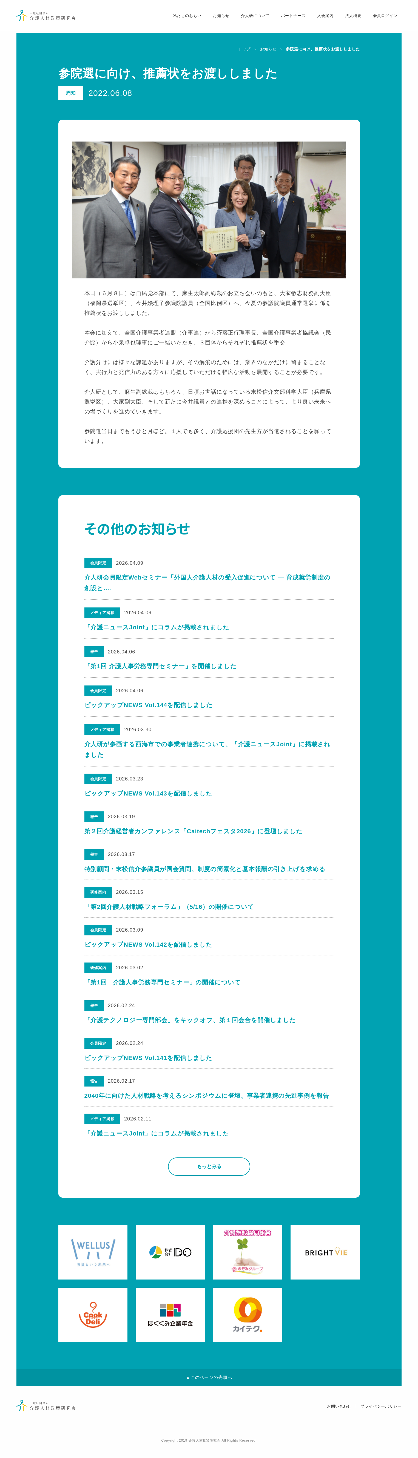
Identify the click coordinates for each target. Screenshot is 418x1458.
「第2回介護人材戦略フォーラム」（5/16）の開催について (169, 910)
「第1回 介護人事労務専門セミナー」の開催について (162, 988)
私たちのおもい (185, 17)
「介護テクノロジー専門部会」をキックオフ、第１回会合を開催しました (190, 1027)
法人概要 (351, 17)
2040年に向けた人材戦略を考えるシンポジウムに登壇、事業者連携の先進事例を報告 (206, 1105)
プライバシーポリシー (381, 1418)
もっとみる (209, 1178)
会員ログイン (383, 17)
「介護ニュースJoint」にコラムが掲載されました (157, 627)
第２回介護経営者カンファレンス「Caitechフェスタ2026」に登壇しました (193, 832)
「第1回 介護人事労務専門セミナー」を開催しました (160, 666)
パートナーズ (291, 17)
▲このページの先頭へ (209, 1389)
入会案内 (323, 17)
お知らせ (219, 17)
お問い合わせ (339, 1418)
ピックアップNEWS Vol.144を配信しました (148, 705)
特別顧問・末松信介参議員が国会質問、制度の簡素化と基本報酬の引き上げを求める (205, 871)
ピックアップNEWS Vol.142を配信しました (148, 949)
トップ (244, 49)
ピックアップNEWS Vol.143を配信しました (148, 793)
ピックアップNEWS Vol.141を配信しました (148, 1066)
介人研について (253, 17)
